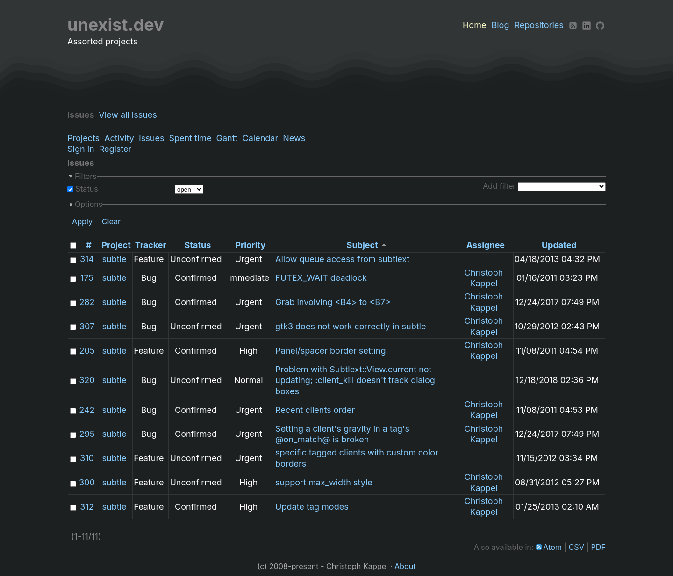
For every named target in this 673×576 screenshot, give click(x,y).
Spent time (190, 138)
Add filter (499, 186)
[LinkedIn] (586, 25)
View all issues (130, 115)
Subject (362, 245)
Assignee (485, 245)
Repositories (539, 25)
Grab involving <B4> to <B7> (333, 302)
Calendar (261, 138)
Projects (83, 138)
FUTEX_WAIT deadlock (321, 278)
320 (86, 380)
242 (86, 410)
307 (86, 326)
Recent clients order (315, 410)
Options (88, 204)
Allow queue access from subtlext (342, 259)
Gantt (227, 138)
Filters (86, 176)
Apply (82, 221)
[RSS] (573, 25)
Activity (119, 138)
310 (87, 458)
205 (86, 351)
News (294, 138)
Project (115, 245)
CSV (576, 547)
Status (85, 188)
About (405, 566)
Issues (151, 138)
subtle (114, 259)
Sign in (80, 149)
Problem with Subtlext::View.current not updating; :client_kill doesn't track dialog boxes (355, 380)
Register (115, 149)
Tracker (150, 245)
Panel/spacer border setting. (331, 351)
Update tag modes (312, 507)
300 (87, 482)
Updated (559, 245)
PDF (598, 547)
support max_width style (323, 482)
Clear (111, 221)
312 (86, 507)
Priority (250, 245)
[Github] (600, 25)
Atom (552, 547)
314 (87, 259)
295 (87, 434)
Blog (500, 25)
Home (474, 25)
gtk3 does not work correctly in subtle (350, 326)
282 (86, 302)
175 (86, 278)
